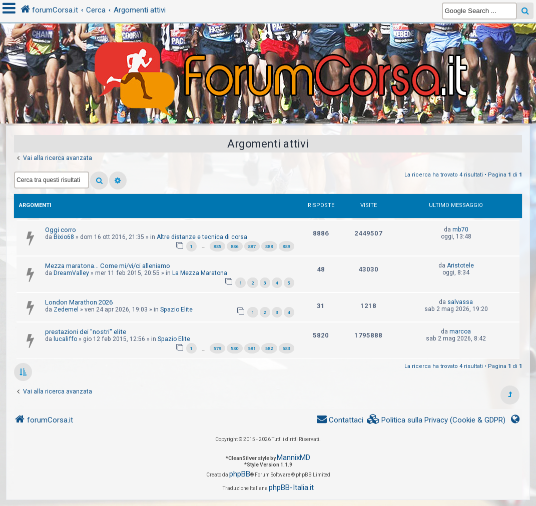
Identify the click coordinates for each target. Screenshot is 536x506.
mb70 (460, 229)
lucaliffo (65, 339)
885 (217, 246)
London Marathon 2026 (79, 302)
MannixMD (293, 457)
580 (234, 348)
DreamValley (71, 273)
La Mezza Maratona (199, 273)
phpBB (239, 474)
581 (252, 348)
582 (269, 348)
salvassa (460, 302)
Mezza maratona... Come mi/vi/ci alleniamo (107, 266)
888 (269, 246)
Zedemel (66, 309)
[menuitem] (436, 420)
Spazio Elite (176, 309)
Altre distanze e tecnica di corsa (202, 237)
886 (234, 246)
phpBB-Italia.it (291, 487)
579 (217, 348)
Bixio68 (64, 237)
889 (286, 246)
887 (252, 246)
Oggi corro (60, 230)
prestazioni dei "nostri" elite (85, 332)
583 (286, 348)
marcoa (460, 331)
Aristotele (460, 265)
